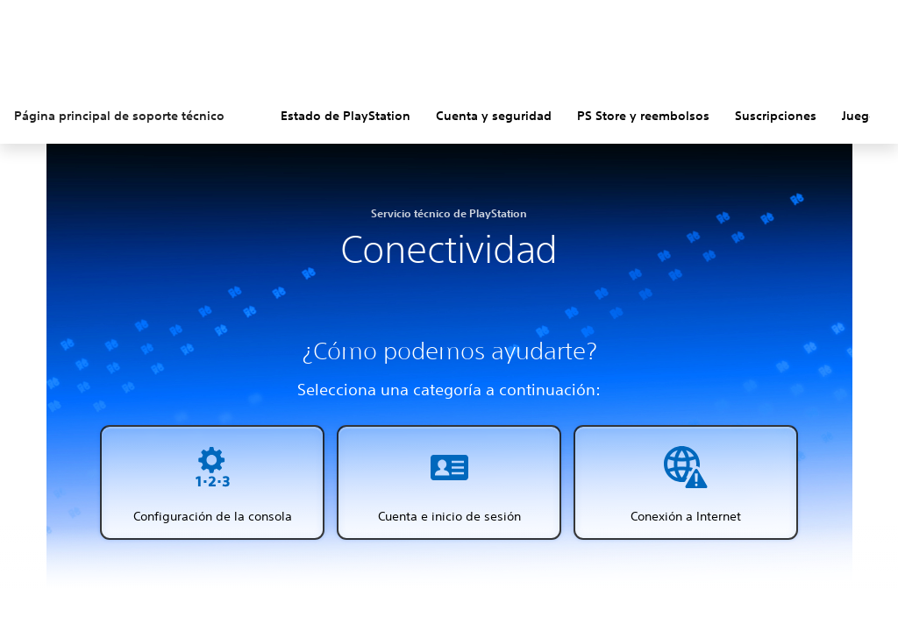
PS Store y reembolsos (643, 116)
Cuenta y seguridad (494, 116)
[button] (212, 482)
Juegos (862, 116)
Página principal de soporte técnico (119, 116)
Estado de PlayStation (345, 116)
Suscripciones (775, 116)
